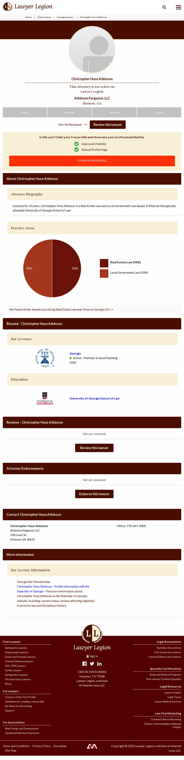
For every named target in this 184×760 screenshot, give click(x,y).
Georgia (75, 357)
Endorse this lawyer (94, 498)
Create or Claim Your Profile (20, 701)
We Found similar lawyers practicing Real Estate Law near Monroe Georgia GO (61, 313)
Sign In (92, 660)
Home (28, 17)
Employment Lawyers (16, 656)
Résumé (70, 116)
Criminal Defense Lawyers (19, 665)
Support (9, 714)
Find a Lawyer (44, 17)
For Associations (14, 726)
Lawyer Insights (172, 696)
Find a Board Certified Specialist (163, 683)
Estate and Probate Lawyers (20, 661)
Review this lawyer (107, 128)
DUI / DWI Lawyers (15, 670)
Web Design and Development (22, 732)
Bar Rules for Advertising (18, 710)
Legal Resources (170, 690)
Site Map (10, 754)
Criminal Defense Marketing (166, 723)
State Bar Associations (169, 652)
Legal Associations (169, 646)
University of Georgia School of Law (95, 402)
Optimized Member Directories (22, 737)
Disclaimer (60, 750)
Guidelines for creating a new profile (24, 705)
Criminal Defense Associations (164, 661)
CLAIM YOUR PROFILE (92, 164)
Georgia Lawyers (65, 17)
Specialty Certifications (165, 673)
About (25, 116)
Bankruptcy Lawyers (16, 652)
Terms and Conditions (16, 750)
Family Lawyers (13, 674)
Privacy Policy (41, 750)
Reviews (114, 116)
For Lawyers (11, 695)
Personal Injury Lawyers (18, 683)
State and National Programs (165, 678)
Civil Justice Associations (167, 656)
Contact (159, 116)
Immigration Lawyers (16, 679)
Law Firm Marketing (168, 717)
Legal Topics (174, 701)
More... (9, 688)
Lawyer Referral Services (167, 705)
